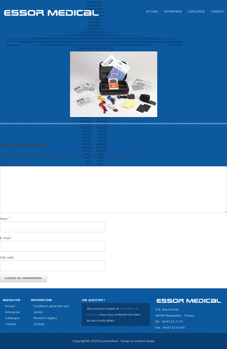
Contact (218, 11)
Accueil (152, 11)
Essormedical (108, 341)
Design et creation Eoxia (137, 341)
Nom (5, 218)
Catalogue (196, 11)
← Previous (9, 42)
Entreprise (173, 11)
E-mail (6, 238)
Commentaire (12, 163)
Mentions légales (45, 318)
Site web (7, 257)
